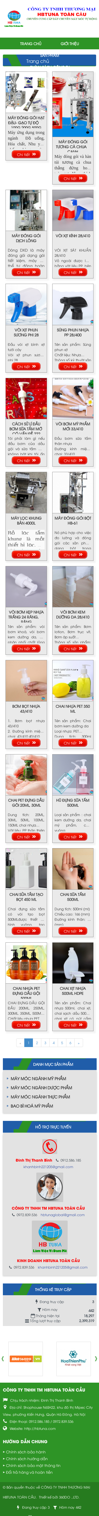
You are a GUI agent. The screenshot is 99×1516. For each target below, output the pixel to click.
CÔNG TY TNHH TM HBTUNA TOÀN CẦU (44, 1390)
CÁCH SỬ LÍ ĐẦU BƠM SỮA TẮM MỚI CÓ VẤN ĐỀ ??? (26, 428)
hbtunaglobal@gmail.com (63, 1214)
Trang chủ (30, 43)
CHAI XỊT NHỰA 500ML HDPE (73, 991)
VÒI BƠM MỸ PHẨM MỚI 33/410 (73, 426)
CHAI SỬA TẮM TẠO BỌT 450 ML (26, 897)
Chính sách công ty (49, 66)
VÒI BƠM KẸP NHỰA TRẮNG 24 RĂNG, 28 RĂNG (26, 616)
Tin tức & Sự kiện (33, 78)
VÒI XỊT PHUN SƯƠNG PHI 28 (26, 332)
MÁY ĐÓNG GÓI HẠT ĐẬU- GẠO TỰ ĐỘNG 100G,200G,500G (26, 122)
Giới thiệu (70, 43)
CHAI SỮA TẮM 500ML (72, 897)
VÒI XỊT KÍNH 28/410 (73, 235)
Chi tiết (23, 154)
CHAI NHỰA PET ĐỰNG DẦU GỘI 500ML (26, 993)
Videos (74, 78)
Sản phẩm (49, 55)
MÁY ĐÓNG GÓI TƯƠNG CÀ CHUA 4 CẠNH (73, 146)
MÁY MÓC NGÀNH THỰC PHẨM (40, 1096)
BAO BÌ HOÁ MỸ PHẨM (32, 1105)
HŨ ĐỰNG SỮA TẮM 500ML (72, 802)
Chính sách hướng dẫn (27, 1458)
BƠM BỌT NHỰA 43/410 (26, 709)
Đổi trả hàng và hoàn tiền (29, 1472)
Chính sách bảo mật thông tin (33, 1465)
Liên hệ (49, 90)
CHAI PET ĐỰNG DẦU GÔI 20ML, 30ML (26, 802)
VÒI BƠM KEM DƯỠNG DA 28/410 (72, 614)
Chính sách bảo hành (26, 1451)
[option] (26, 1359)
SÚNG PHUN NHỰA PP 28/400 (73, 332)
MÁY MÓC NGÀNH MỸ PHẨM (38, 1078)
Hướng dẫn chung (25, 1441)
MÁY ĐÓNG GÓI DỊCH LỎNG (26, 238)
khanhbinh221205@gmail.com (48, 1166)
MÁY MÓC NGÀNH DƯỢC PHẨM (41, 1087)
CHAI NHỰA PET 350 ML (73, 709)
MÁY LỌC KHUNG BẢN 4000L (26, 520)
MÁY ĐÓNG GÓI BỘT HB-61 (73, 520)
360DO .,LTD (69, 1497)
